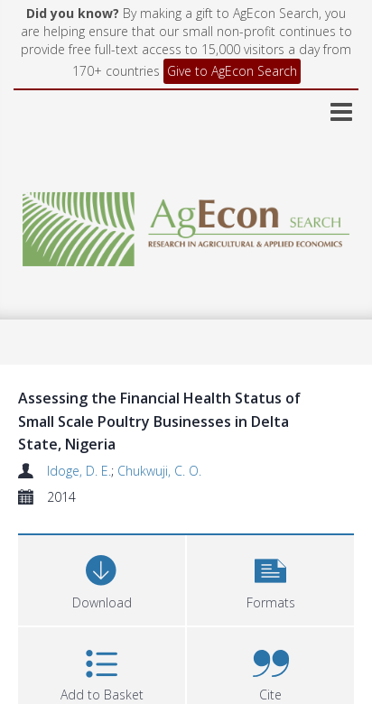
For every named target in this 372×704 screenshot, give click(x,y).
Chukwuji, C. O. (159, 470)
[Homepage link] (186, 224)
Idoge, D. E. (79, 470)
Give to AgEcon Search (232, 70)
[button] (270, 578)
